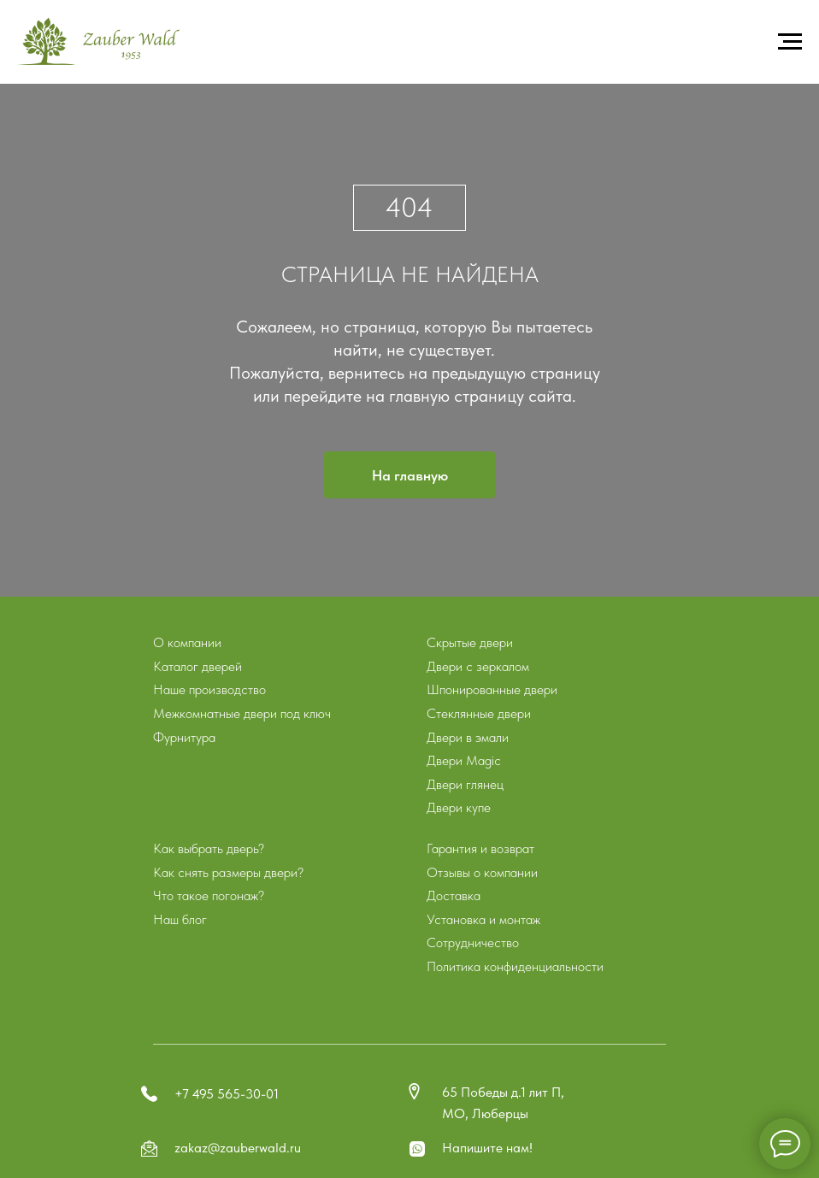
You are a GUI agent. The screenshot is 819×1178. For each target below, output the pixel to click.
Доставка (453, 895)
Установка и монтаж (483, 919)
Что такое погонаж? (208, 895)
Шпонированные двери (492, 689)
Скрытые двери (470, 642)
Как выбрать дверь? (208, 848)
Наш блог (180, 919)
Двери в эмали (468, 737)
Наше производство (209, 689)
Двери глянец (465, 784)
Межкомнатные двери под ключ (242, 713)
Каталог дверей (197, 666)
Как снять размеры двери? (228, 872)
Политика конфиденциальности (515, 966)
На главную (410, 475)
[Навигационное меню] (790, 41)
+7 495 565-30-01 (226, 1094)
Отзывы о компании (482, 872)
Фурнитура (184, 737)
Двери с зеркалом (478, 666)
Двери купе (459, 807)
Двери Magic (464, 760)
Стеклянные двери (479, 713)
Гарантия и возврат (480, 848)
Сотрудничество (473, 942)
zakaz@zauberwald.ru (237, 1148)
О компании (187, 642)
